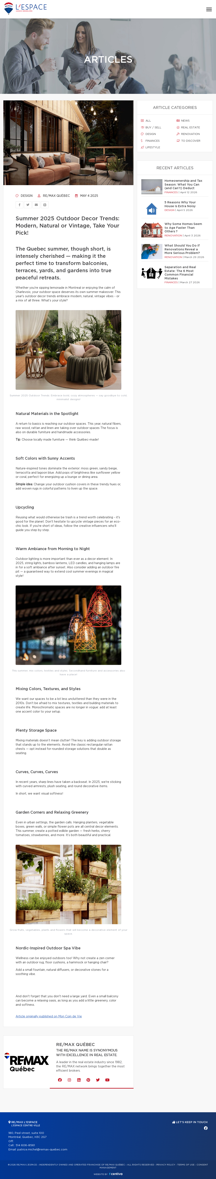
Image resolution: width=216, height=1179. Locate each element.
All (146, 120)
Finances (150, 140)
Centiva (116, 1173)
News (183, 120)
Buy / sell (151, 127)
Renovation (188, 134)
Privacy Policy (165, 1165)
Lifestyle (150, 147)
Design (24, 195)
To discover (188, 140)
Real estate (188, 127)
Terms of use (185, 1165)
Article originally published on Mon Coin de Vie (49, 1016)
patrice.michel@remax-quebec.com (42, 1149)
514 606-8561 (25, 1145)
